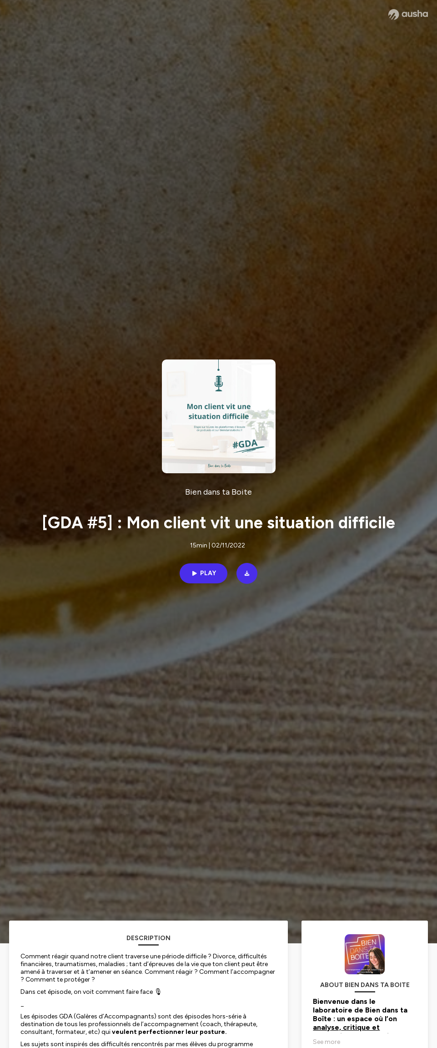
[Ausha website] (408, 14)
